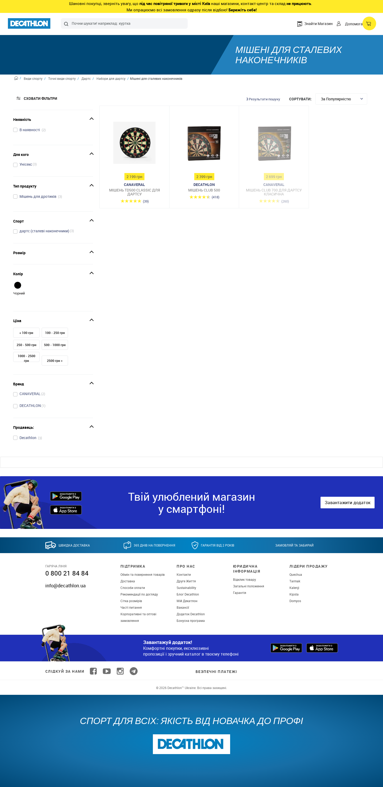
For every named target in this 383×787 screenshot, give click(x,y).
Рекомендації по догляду (139, 594)
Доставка (127, 581)
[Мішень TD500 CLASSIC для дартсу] (134, 144)
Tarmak (294, 581)
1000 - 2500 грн (26, 358)
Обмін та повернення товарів (142, 574)
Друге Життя (186, 581)
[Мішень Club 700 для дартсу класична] (274, 144)
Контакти (184, 574)
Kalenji (294, 588)
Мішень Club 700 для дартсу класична (274, 192)
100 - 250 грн (55, 333)
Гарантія (239, 593)
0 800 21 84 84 (67, 573)
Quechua (295, 574)
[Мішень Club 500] (204, 144)
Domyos (295, 601)
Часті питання (131, 607)
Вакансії (183, 607)
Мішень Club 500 (204, 190)
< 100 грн (26, 333)
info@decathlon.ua (65, 585)
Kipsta (294, 594)
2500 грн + (55, 360)
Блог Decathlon (188, 594)
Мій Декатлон (187, 601)
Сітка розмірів (131, 601)
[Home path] (17, 79)
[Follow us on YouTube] (107, 671)
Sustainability (186, 588)
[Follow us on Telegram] (134, 671)
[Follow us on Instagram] (120, 671)
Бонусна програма (191, 620)
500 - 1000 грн (55, 345)
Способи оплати (132, 588)
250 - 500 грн (26, 345)
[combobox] (124, 23)
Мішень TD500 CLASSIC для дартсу (134, 192)
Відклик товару (244, 579)
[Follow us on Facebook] (93, 671)
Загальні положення (248, 586)
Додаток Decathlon (191, 614)
